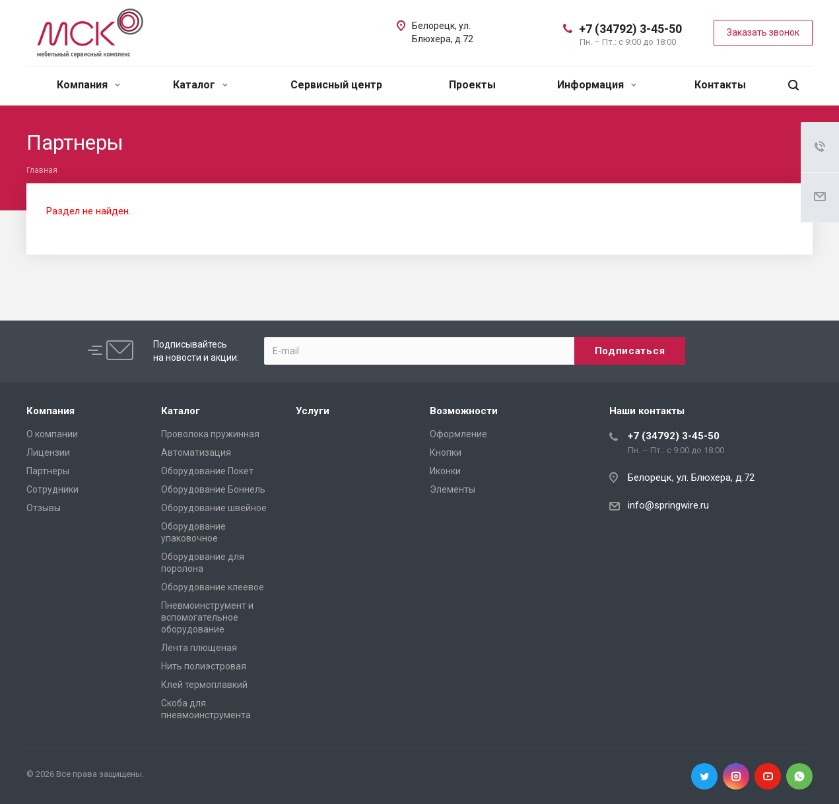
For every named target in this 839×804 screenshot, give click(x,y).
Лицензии (48, 452)
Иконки (445, 471)
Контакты (720, 84)
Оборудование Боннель (213, 489)
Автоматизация (196, 452)
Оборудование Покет (207, 471)
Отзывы (43, 508)
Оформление (458, 434)
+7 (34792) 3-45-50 (630, 29)
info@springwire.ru (668, 505)
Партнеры (47, 471)
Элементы (452, 489)
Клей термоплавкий (204, 684)
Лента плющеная (199, 647)
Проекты (472, 84)
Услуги (312, 411)
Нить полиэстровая (203, 666)
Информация (596, 84)
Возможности (464, 411)
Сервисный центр (336, 84)
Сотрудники (52, 489)
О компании (52, 434)
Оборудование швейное (214, 508)
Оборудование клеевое (212, 587)
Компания (88, 84)
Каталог (200, 84)
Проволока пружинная (210, 434)
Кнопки (445, 452)
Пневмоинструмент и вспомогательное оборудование (207, 617)
